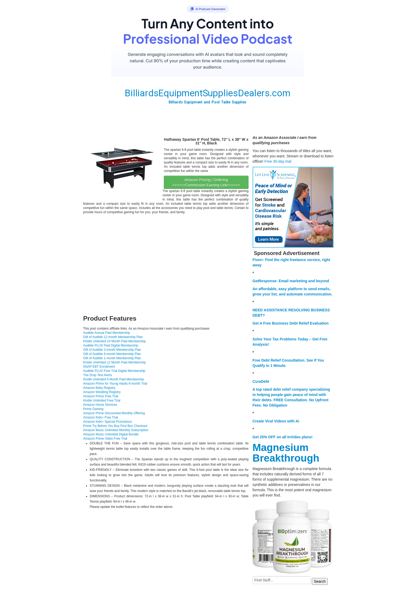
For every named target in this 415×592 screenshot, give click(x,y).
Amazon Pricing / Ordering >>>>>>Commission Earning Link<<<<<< (206, 182)
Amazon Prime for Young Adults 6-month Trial (115, 383)
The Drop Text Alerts (97, 375)
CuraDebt (260, 381)
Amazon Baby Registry (99, 388)
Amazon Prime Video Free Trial (105, 438)
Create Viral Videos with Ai (275, 421)
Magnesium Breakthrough (285, 453)
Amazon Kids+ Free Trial (100, 417)
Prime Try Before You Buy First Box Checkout (115, 426)
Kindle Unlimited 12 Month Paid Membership (114, 362)
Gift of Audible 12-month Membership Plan (113, 337)
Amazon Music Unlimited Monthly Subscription (115, 430)
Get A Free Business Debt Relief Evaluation (290, 323)
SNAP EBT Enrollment (99, 366)
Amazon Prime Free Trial (100, 396)
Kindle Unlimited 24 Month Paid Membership (114, 341)
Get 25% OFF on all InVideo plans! (282, 437)
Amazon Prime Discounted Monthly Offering (114, 413)
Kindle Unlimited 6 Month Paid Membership (113, 379)
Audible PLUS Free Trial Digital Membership (114, 371)
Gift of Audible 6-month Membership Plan (112, 354)
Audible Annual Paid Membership (106, 333)
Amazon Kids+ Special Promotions (107, 421)
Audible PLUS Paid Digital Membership (110, 345)
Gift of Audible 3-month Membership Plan (112, 350)
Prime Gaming (93, 409)
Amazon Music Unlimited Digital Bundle (110, 434)
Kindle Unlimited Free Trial (101, 400)
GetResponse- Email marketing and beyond (290, 281)
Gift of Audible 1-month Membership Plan (112, 358)
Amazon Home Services (100, 405)
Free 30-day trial (277, 161)
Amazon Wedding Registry (102, 392)
